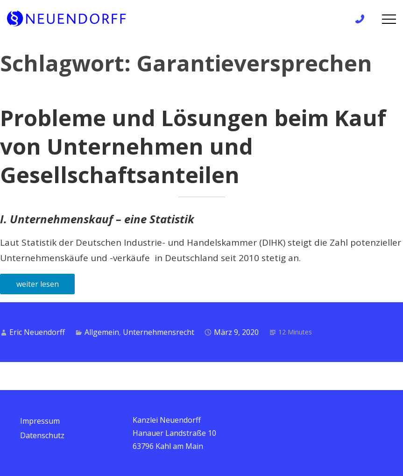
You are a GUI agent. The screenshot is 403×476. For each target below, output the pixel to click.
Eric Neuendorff (37, 332)
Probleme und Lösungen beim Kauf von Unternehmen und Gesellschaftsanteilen (193, 146)
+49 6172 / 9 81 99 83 (362, 19)
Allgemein (102, 332)
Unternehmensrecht (158, 332)
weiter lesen (37, 284)
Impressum (40, 421)
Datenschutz (42, 435)
